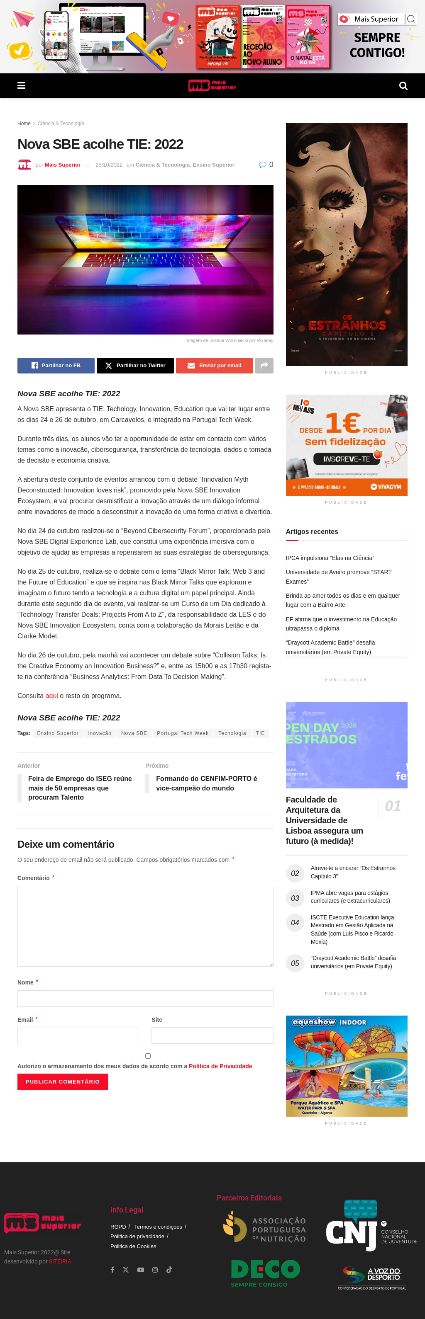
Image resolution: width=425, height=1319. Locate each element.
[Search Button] (403, 85)
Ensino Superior (213, 165)
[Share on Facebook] (56, 365)
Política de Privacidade (220, 1066)
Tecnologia (232, 733)
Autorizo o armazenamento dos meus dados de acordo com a (134, 1066)
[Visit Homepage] (212, 86)
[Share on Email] (214, 365)
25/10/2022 (108, 165)
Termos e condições (158, 1227)
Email (28, 1019)
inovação (100, 733)
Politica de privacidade (137, 1236)
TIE (260, 733)
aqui (52, 695)
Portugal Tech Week (183, 733)
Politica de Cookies (133, 1246)
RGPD (118, 1227)
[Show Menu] (21, 85)
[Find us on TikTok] (169, 1270)
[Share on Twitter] (135, 365)
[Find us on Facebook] (112, 1270)
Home (24, 123)
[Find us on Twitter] (125, 1270)
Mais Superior (63, 165)
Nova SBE (134, 733)
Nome (28, 982)
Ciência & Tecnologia (61, 123)
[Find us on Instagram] (155, 1270)
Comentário (36, 878)
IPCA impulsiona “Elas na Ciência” (330, 558)
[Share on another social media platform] (264, 365)
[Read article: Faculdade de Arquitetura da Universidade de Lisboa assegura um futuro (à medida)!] (347, 745)
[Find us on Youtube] (140, 1270)
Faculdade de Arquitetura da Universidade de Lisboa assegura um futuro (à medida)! (324, 820)
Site (156, 1019)
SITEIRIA (60, 1261)
